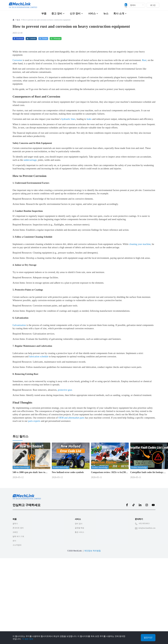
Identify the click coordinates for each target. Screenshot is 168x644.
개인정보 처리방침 (92, 631)
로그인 (153, 5)
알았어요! (148, 637)
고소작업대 (17, 625)
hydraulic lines (68, 199)
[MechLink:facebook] (127, 585)
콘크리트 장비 (18, 608)
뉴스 (105, 13)
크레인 (15, 613)
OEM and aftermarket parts (71, 498)
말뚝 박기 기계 (18, 617)
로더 (14, 621)
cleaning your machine (140, 324)
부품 (43, 13)
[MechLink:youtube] (153, 585)
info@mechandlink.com (146, 608)
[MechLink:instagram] (146, 585)
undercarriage (30, 240)
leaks (89, 199)
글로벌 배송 (79, 608)
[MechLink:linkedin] (140, 585)
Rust (144, 140)
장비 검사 (78, 604)
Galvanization (19, 405)
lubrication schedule (38, 437)
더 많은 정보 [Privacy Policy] (27, 639)
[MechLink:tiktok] (133, 585)
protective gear (65, 470)
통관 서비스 (79, 613)
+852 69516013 (144, 604)
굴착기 (15, 604)
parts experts (34, 501)
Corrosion (17, 140)
